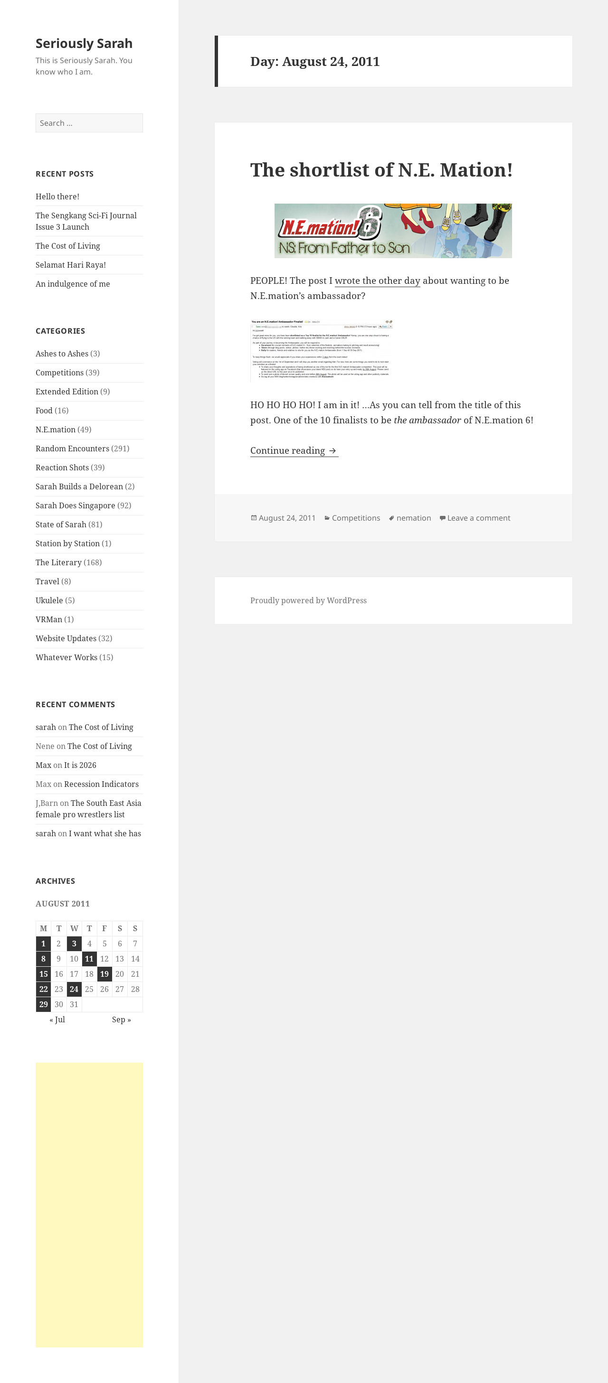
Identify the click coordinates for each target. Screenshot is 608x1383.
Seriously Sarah (84, 43)
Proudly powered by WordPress (308, 600)
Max (43, 765)
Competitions (60, 372)
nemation (414, 518)
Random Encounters (72, 448)
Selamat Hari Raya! (71, 265)
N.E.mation (56, 429)
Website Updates (66, 638)
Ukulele (49, 600)
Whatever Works (66, 657)
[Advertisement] (89, 1205)
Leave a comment (479, 518)
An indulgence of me (73, 284)
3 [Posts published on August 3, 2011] (74, 943)
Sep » (121, 1019)
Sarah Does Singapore (75, 505)
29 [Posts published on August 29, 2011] (43, 1004)
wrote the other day (377, 280)
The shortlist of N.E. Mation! (381, 169)
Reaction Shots (62, 467)
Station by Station (68, 543)
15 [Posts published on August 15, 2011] (43, 974)
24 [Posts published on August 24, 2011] (74, 989)
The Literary (59, 562)
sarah (46, 727)
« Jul (57, 1019)
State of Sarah (61, 524)
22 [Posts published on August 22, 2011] (43, 989)
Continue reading (294, 450)
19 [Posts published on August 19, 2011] (104, 974)
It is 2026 (80, 765)
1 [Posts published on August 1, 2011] (43, 943)
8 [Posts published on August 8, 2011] (43, 958)
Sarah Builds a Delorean (79, 486)
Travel (47, 581)
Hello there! (57, 196)
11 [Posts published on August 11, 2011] (89, 958)
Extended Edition (67, 391)
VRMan (49, 619)
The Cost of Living (68, 246)
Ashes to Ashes (62, 353)
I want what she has (105, 833)
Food (44, 410)
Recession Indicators (101, 784)
